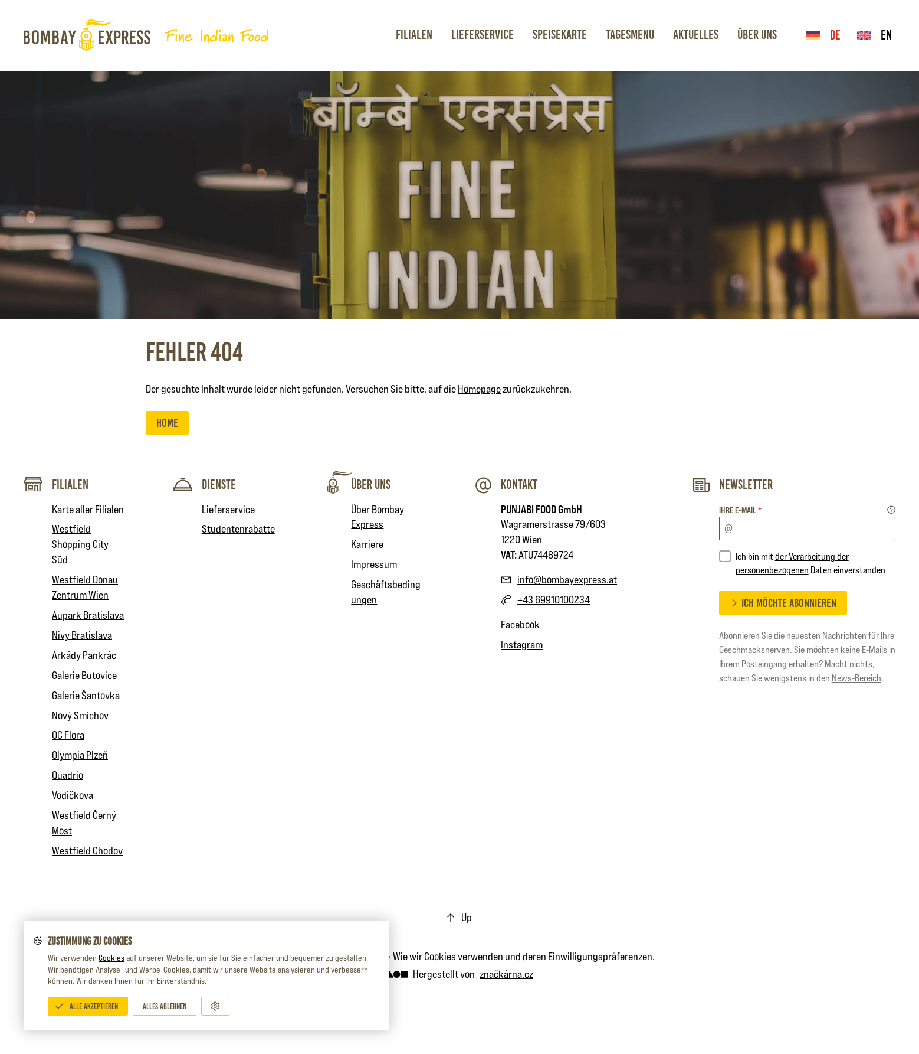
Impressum (374, 564)
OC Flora (68, 735)
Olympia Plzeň (80, 755)
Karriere (367, 544)
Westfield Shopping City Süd (80, 544)
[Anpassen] (215, 1006)
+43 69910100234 (553, 599)
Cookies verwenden (463, 956)
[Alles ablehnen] (164, 1006)
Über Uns (757, 34)
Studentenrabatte (238, 529)
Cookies (111, 957)
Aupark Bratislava (88, 615)
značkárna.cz (506, 974)
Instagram (522, 644)
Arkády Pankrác (84, 655)
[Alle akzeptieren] (88, 1006)
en (874, 35)
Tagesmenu (630, 34)
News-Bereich (856, 678)
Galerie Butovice (84, 675)
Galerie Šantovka (86, 695)
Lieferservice (482, 34)
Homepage (479, 389)
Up (466, 917)
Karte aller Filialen (88, 509)
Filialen (414, 34)
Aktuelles (695, 34)
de (823, 35)
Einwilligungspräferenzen (600, 956)
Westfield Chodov (87, 850)
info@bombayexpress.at (567, 579)
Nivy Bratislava (82, 635)
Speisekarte (560, 34)
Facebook (520, 624)
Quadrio (67, 775)
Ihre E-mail (740, 510)
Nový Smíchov (80, 715)
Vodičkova (72, 795)
